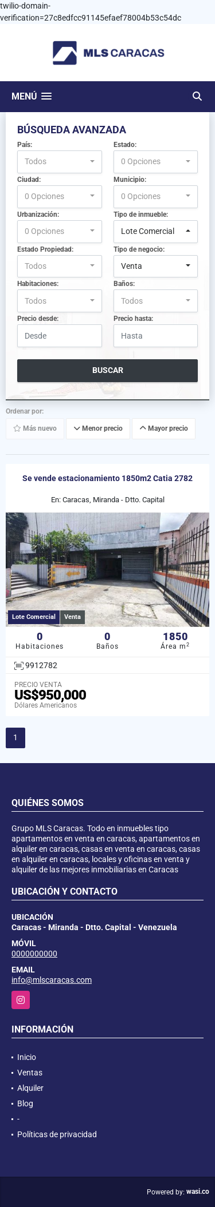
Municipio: (130, 180)
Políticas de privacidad (57, 1134)
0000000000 (34, 953)
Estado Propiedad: (45, 249)
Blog (25, 1103)
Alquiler (30, 1088)
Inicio (26, 1057)
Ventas (29, 1072)
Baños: (124, 284)
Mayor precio (163, 429)
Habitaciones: (37, 284)
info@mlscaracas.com (51, 979)
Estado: (125, 145)
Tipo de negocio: (139, 249)
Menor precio (98, 429)
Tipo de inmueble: (141, 215)
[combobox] (59, 161)
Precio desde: (37, 319)
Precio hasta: (133, 319)
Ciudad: (29, 180)
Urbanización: (38, 215)
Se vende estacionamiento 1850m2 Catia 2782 (107, 478)
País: (24, 145)
